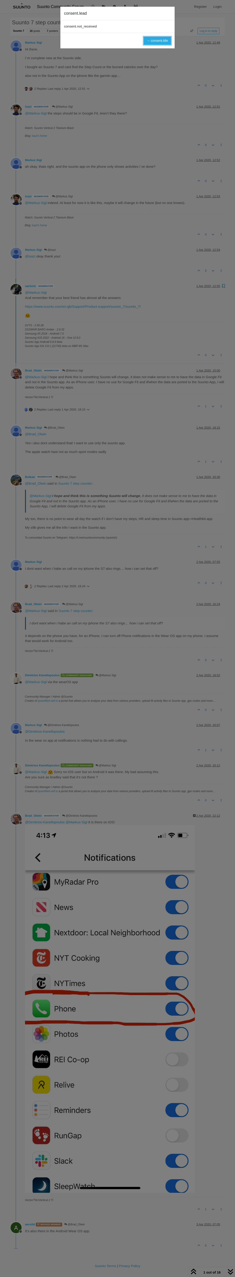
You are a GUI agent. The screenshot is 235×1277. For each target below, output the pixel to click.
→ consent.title (157, 40)
